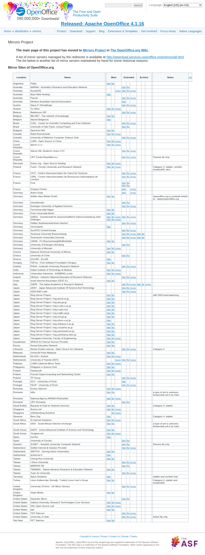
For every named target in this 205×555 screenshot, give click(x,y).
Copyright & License (89, 536)
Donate (125, 536)
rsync (118, 90)
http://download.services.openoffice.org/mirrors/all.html (145, 57)
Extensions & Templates (123, 31)
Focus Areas (168, 31)
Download (76, 31)
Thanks (133, 536)
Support (90, 31)
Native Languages (190, 31)
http (109, 83)
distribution (22, 31)
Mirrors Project (94, 50)
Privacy (104, 536)
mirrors (36, 31)
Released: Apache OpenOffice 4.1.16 (102, 23)
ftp (113, 83)
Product (61, 31)
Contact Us (114, 536)
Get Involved (149, 31)
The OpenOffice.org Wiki (129, 50)
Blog (102, 31)
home (7, 31)
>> (190, 77)
